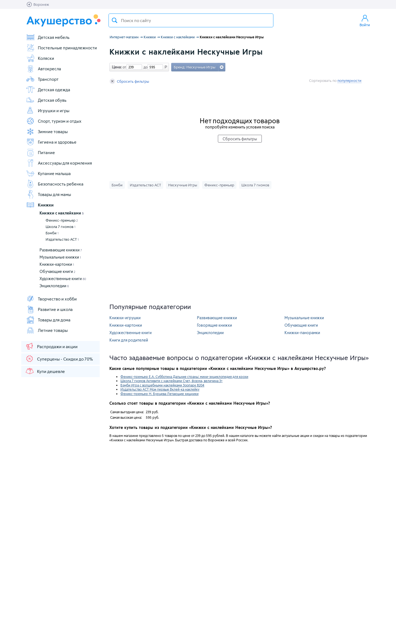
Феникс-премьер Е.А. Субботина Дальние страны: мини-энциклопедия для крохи (184, 376)
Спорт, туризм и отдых (53, 121)
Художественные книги (62, 278)
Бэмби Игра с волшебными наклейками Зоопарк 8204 (162, 385)
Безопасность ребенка (54, 183)
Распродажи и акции (51, 346)
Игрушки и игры (47, 110)
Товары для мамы (48, 194)
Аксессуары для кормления (59, 163)
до (145, 67)
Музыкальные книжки (60, 257)
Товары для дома (48, 319)
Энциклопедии (54, 285)
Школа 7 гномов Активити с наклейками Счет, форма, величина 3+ (171, 381)
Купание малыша (48, 173)
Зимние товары (47, 131)
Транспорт (42, 79)
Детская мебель (48, 37)
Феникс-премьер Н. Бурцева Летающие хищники (159, 394)
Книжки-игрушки (125, 317)
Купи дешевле (45, 371)
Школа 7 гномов (60, 226)
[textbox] (191, 20)
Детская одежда (48, 89)
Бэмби (52, 233)
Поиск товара (114, 20)
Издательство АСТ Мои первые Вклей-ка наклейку (159, 389)
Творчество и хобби (51, 298)
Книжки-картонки (56, 264)
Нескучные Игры (182, 185)
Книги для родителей (128, 340)
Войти (365, 20)
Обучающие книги (57, 271)
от (124, 67)
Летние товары (47, 330)
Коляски (40, 58)
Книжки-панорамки (302, 332)
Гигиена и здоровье (51, 142)
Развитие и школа (49, 309)
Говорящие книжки (214, 325)
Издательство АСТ (62, 239)
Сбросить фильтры (129, 81)
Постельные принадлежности (61, 47)
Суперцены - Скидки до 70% (59, 358)
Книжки (40, 204)
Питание (40, 152)
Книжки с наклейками (61, 213)
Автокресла (43, 68)
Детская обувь (46, 100)
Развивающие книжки (60, 250)
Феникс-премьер (62, 220)
